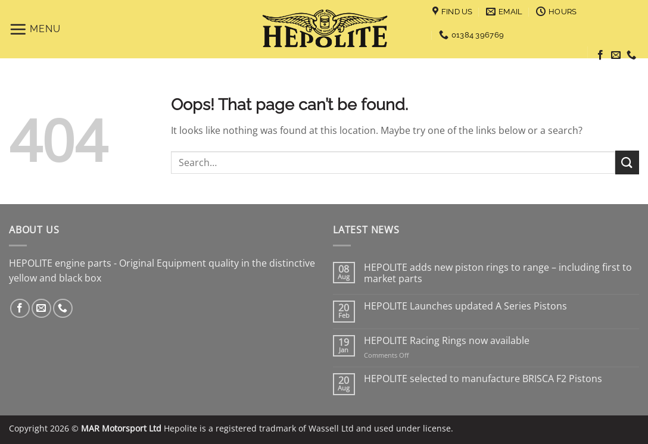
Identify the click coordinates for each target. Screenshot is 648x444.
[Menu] (35, 29)
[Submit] (627, 162)
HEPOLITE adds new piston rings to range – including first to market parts (498, 273)
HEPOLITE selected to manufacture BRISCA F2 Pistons (483, 378)
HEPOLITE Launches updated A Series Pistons (465, 306)
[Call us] (631, 55)
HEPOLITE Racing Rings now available (446, 340)
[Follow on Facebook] (600, 55)
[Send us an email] (616, 55)
